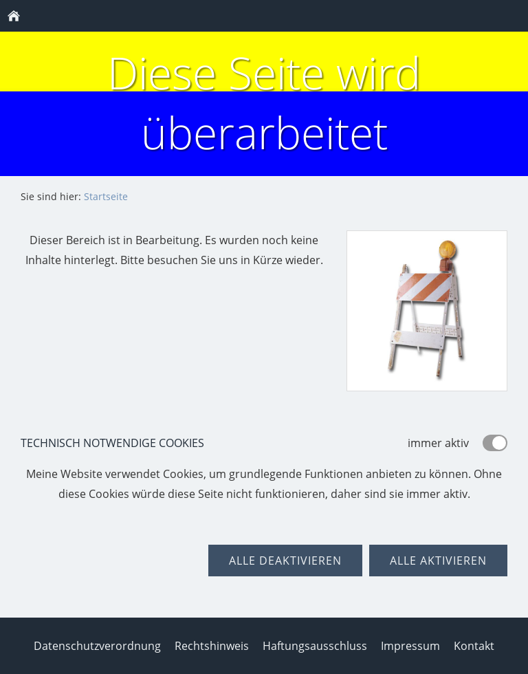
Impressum (410, 645)
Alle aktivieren (438, 560)
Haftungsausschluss (315, 645)
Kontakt (474, 645)
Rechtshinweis (212, 645)
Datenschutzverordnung (97, 645)
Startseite (106, 196)
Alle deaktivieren (285, 560)
